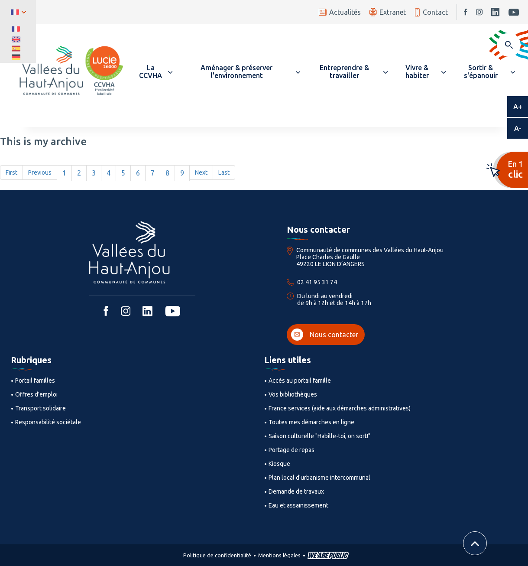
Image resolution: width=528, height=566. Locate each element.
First (11, 172)
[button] (154, 71)
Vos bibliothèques (293, 394)
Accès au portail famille (300, 380)
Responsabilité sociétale (48, 422)
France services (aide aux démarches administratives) (340, 408)
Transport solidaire (40, 408)
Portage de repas (291, 449)
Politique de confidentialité (217, 555)
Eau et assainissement (298, 505)
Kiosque (279, 463)
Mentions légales (279, 555)
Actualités (340, 12)
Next (201, 172)
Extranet (387, 12)
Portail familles (35, 380)
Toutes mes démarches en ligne (311, 422)
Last (224, 172)
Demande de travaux (296, 491)
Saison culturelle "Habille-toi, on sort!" (319, 436)
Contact (431, 12)
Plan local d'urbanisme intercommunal (319, 477)
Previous (40, 172)
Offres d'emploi (36, 394)
